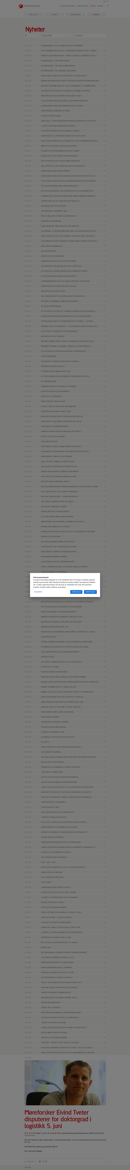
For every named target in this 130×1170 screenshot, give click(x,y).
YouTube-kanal (30, 1135)
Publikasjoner (82, 6)
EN (107, 1)
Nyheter (96, 14)
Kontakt (100, 6)
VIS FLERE (28, 1167)
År (26, 35)
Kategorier (47, 35)
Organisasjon (75, 14)
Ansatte (54, 14)
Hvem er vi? (33, 14)
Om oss (92, 6)
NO (104, 1)
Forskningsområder (67, 6)
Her (72, 1140)
